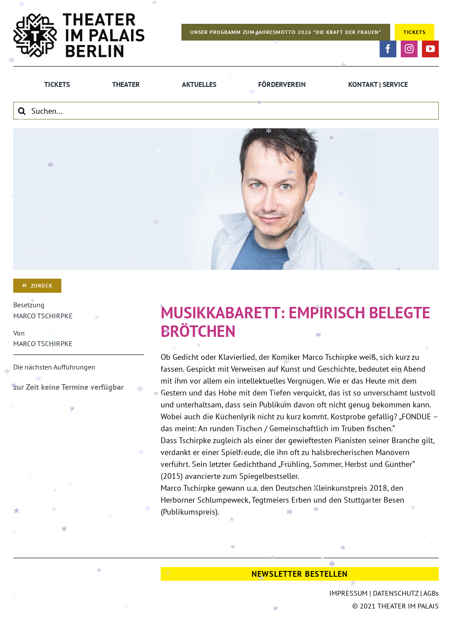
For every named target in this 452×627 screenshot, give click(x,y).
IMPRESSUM (348, 593)
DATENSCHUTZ (395, 593)
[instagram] (409, 49)
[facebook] (388, 49)
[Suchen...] (226, 110)
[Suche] (22, 110)
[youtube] (430, 49)
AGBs (431, 593)
